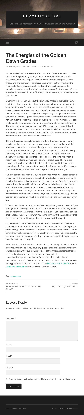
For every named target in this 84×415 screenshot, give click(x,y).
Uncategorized (15, 276)
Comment (11, 318)
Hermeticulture (42, 16)
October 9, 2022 (13, 67)
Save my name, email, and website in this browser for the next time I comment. (42, 379)
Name (9, 344)
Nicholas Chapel (31, 67)
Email (9, 356)
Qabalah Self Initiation (16, 266)
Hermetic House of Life (58, 263)
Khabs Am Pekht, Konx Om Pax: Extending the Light (23, 286)
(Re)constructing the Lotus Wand (65, 285)
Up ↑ (76, 408)
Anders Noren (66, 408)
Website (9, 367)
